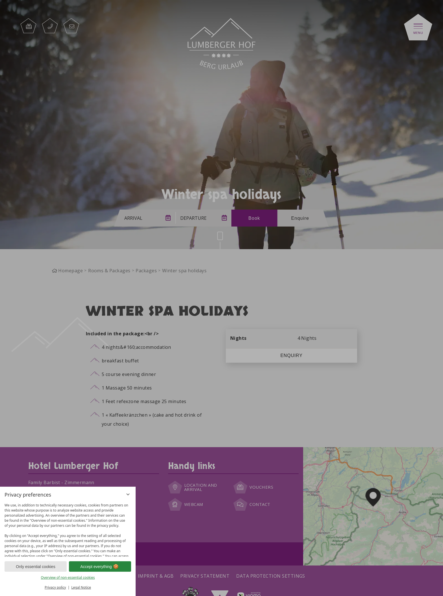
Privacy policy (55, 587)
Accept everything (100, 566)
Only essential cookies (35, 566)
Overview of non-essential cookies (68, 577)
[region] (68, 529)
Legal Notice (81, 587)
